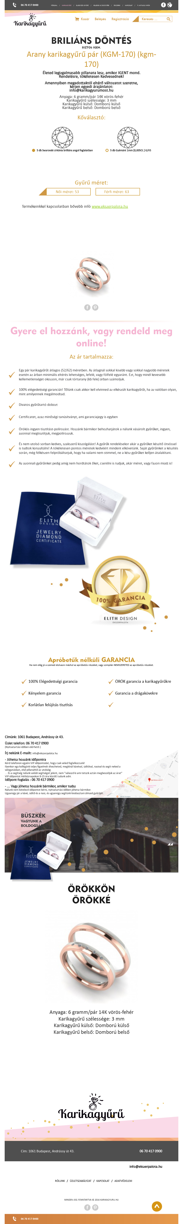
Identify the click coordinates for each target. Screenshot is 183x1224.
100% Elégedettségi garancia (53, 681)
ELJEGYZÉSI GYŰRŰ (82, 5)
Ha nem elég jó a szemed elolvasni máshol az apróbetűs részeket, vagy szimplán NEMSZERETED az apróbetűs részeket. (91, 664)
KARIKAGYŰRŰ (66, 5)
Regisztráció (120, 19)
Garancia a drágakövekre (136, 693)
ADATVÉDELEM (123, 1181)
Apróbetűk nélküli (91, 659)
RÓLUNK (60, 1181)
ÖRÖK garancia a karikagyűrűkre (143, 681)
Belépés (100, 19)
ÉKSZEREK (117, 5)
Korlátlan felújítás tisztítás (50, 704)
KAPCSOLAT (128, 5)
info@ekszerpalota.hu (145, 1166)
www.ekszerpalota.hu (110, 206)
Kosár (85, 19)
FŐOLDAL (54, 5)
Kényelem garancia (44, 693)
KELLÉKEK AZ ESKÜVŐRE (101, 5)
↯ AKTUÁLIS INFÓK (143, 5)
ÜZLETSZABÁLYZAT (80, 1181)
